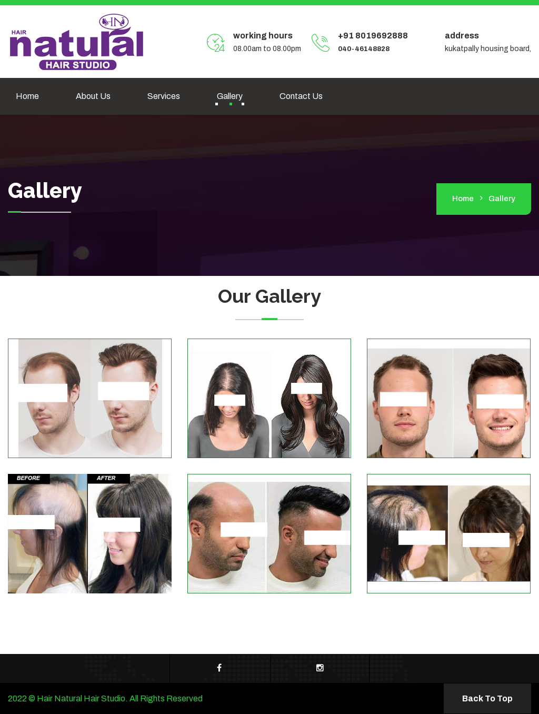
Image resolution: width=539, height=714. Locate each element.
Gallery (230, 96)
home (463, 198)
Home (27, 96)
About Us (93, 96)
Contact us (301, 96)
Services (163, 96)
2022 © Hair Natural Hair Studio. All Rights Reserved (105, 698)
